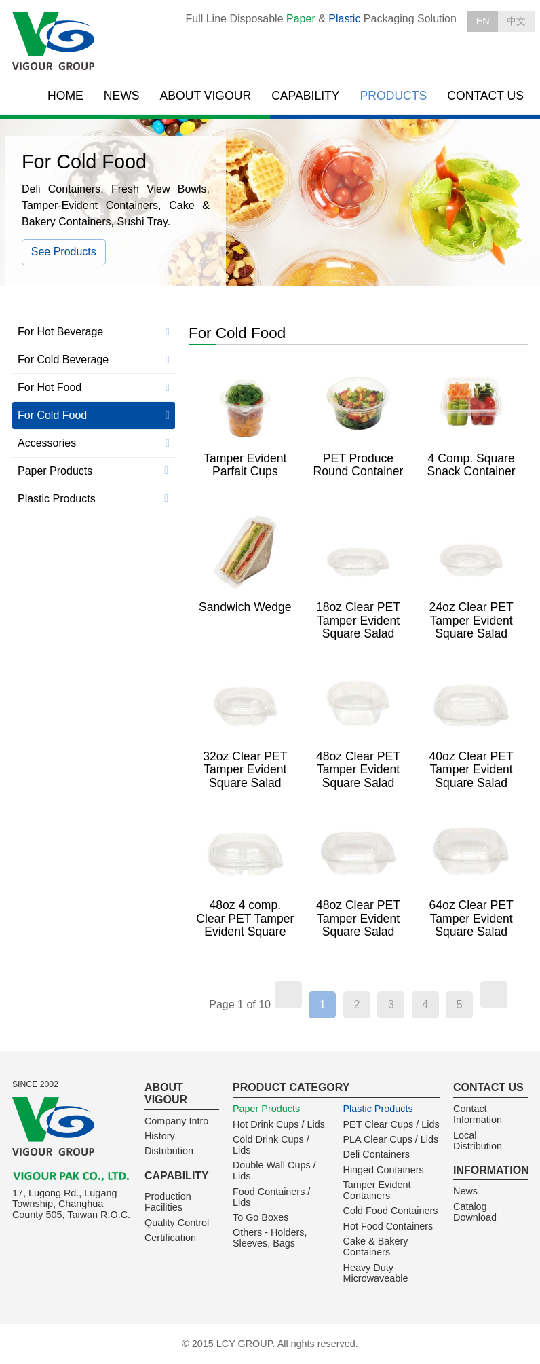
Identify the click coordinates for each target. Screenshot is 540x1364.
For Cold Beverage (63, 359)
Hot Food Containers (388, 1226)
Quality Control (176, 1222)
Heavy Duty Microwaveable (375, 1273)
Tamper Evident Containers (376, 1190)
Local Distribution (477, 1140)
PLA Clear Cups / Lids (390, 1139)
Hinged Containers (383, 1169)
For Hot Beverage (60, 331)
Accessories (47, 443)
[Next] (493, 994)
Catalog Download (475, 1212)
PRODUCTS (393, 96)
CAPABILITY (305, 96)
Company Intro (176, 1121)
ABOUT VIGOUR (206, 96)
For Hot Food (49, 387)
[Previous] (288, 994)
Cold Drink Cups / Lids (271, 1145)
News (465, 1190)
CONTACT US (485, 96)
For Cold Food (52, 415)
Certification (170, 1237)
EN (483, 21)
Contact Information (477, 1114)
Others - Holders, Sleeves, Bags (270, 1238)
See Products (63, 251)
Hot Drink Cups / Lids (279, 1124)
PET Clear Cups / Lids (391, 1124)
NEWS (122, 96)
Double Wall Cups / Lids (274, 1170)
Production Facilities (167, 1202)
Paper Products (55, 471)
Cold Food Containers (390, 1210)
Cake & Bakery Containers (375, 1246)
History (159, 1135)
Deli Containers (376, 1154)
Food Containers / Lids (271, 1197)
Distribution (168, 1150)
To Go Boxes (260, 1217)
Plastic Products (57, 498)
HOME (65, 96)
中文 (516, 21)
